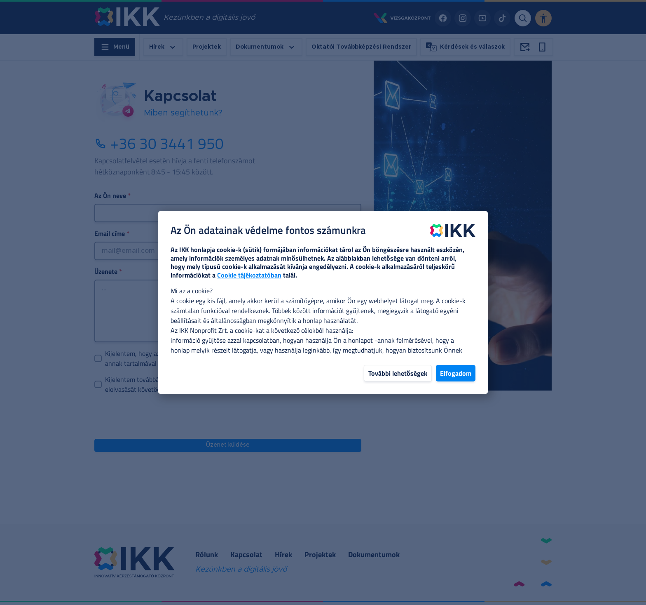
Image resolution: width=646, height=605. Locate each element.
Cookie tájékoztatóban (249, 275)
